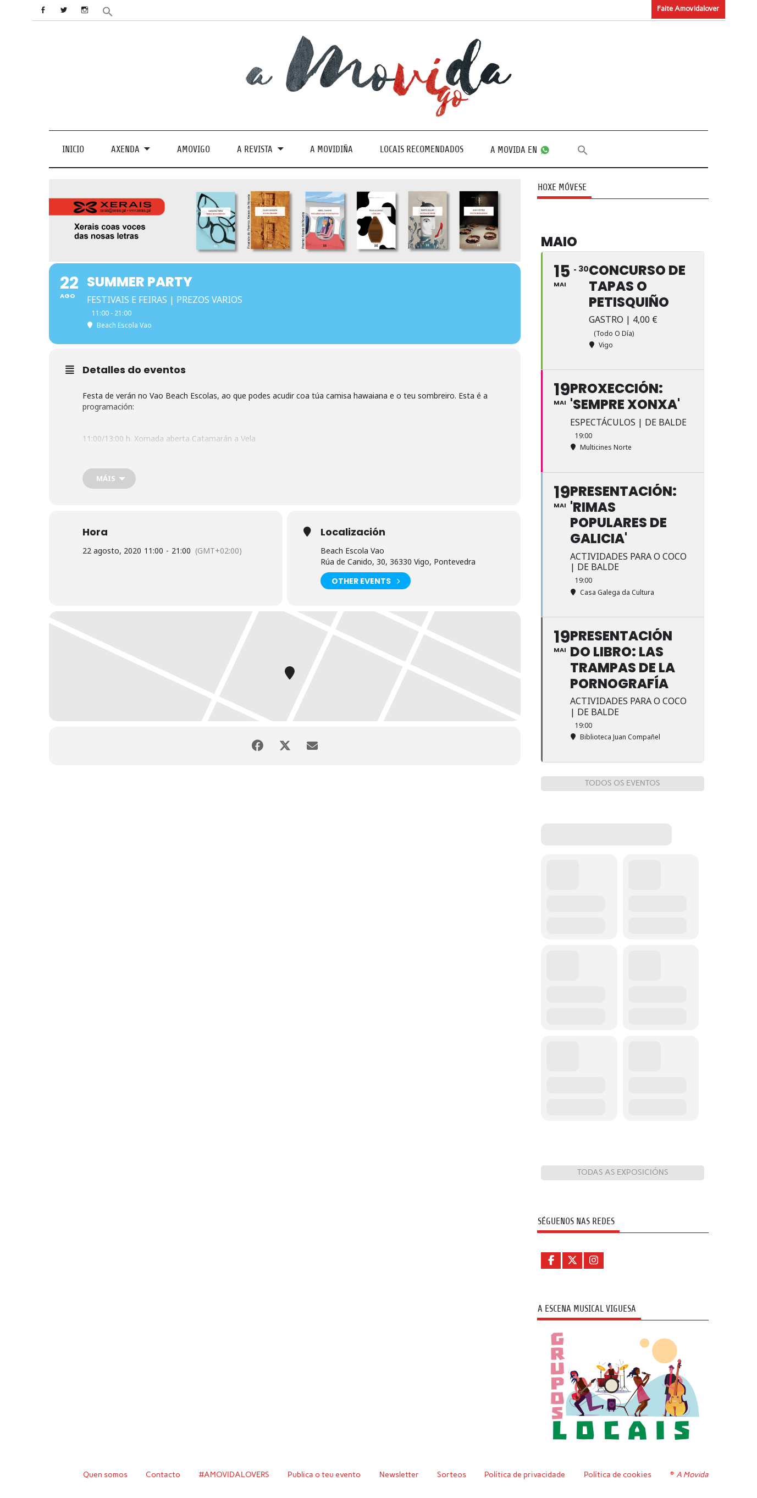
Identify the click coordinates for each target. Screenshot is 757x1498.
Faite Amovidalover (688, 8)
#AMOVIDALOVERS (234, 1474)
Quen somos (105, 1474)
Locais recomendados (421, 149)
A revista (255, 149)
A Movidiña (331, 149)
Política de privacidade (524, 1474)
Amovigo (193, 149)
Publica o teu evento (324, 1474)
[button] (107, 10)
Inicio (73, 149)
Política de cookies (617, 1474)
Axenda (125, 149)
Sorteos (451, 1474)
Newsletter (399, 1474)
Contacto (163, 1474)
